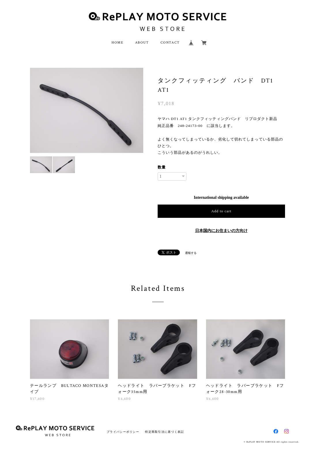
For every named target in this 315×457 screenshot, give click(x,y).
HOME (117, 42)
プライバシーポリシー (123, 431)
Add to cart (221, 211)
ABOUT (142, 42)
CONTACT (170, 42)
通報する (191, 252)
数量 (162, 167)
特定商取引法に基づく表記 (164, 431)
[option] (87, 110)
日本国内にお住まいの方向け (221, 230)
